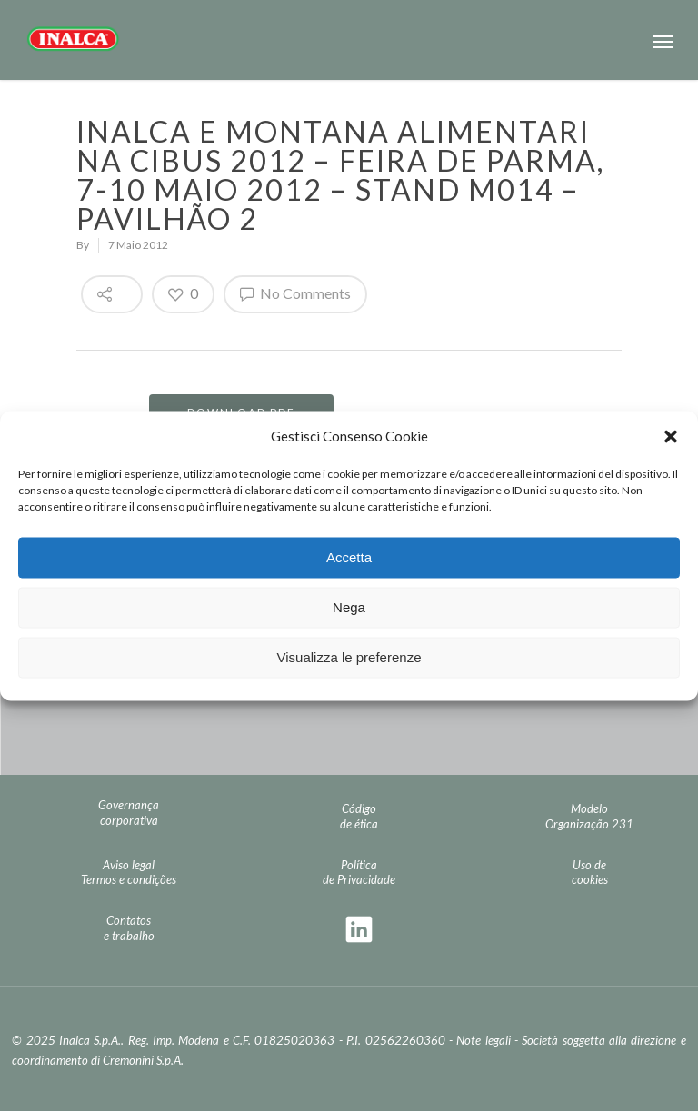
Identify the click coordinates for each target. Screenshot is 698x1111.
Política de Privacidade (359, 873)
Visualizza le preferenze (349, 657)
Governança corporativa (128, 813)
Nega (349, 607)
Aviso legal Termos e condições (128, 873)
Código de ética (359, 816)
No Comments (295, 293)
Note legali (483, 1040)
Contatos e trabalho (129, 928)
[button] (671, 436)
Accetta (349, 557)
